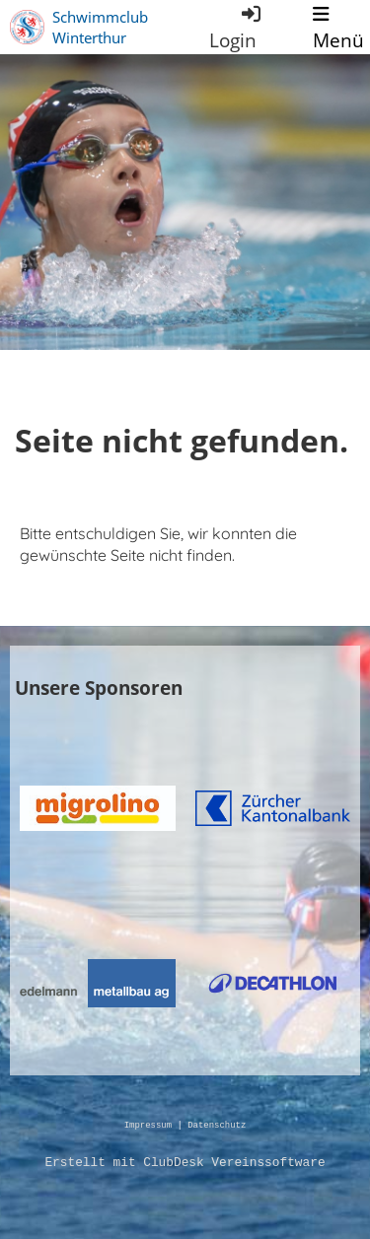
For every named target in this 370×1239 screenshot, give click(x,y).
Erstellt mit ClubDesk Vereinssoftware (184, 1163)
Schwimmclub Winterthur (100, 27)
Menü (338, 28)
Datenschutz (216, 1126)
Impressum (148, 1126)
